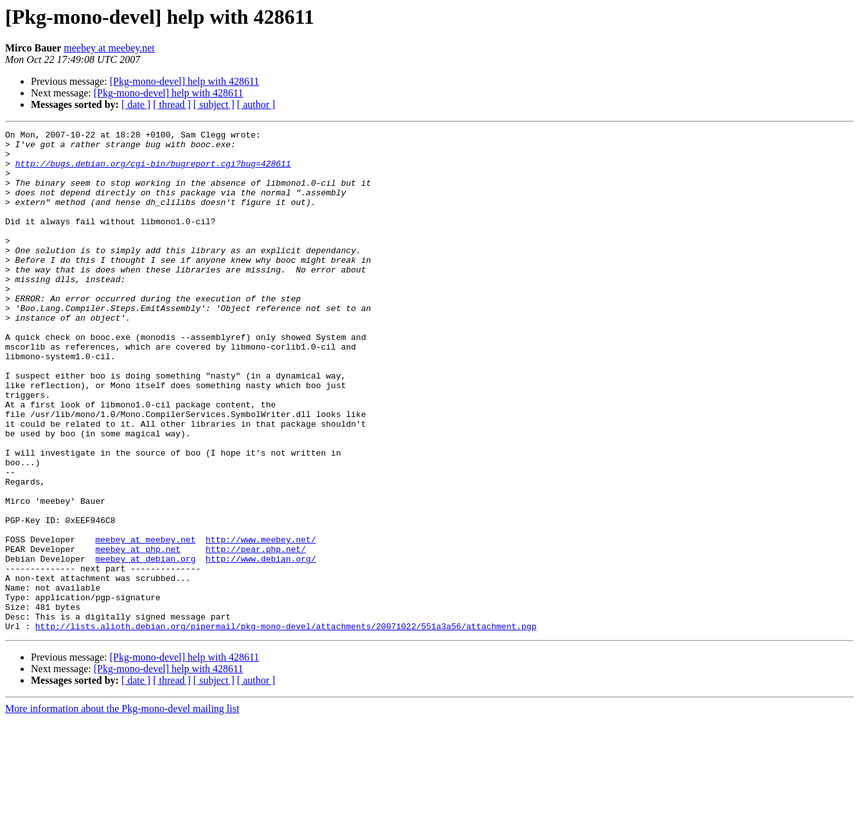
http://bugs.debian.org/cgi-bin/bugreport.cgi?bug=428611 (153, 171)
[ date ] (135, 104)
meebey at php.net (138, 633)
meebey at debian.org (145, 645)
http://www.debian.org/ (261, 645)
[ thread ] (172, 104)
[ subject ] (214, 104)
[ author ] (256, 104)
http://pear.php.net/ (256, 633)
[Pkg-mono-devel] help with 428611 (185, 81)
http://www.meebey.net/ (261, 622)
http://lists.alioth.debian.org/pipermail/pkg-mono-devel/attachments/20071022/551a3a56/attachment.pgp (285, 726)
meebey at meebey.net (109, 47)
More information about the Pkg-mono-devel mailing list (122, 808)
